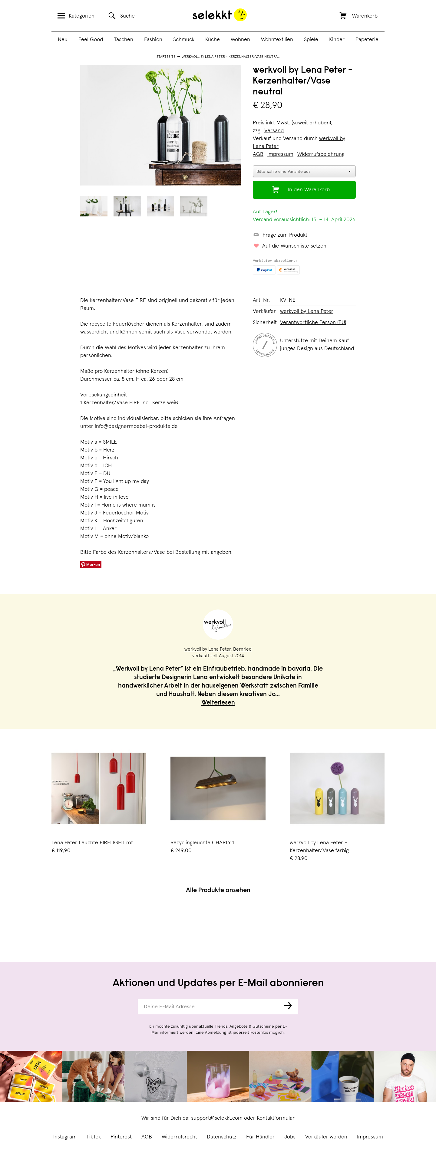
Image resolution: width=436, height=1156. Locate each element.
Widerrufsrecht (179, 1137)
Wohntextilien (277, 39)
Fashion (153, 39)
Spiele (311, 39)
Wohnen (240, 39)
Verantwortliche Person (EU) (313, 322)
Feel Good (90, 39)
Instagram (65, 1137)
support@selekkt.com (217, 1118)
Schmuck (183, 39)
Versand (274, 130)
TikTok (93, 1137)
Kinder (337, 39)
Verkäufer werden (326, 1137)
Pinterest (121, 1137)
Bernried (242, 649)
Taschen (123, 39)
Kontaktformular (276, 1118)
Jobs (290, 1137)
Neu (63, 39)
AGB (146, 1137)
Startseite (166, 57)
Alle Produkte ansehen (218, 891)
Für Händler (260, 1137)
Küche (212, 39)
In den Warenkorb (309, 189)
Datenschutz (221, 1137)
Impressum (370, 1137)
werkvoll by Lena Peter (306, 311)
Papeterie (366, 39)
